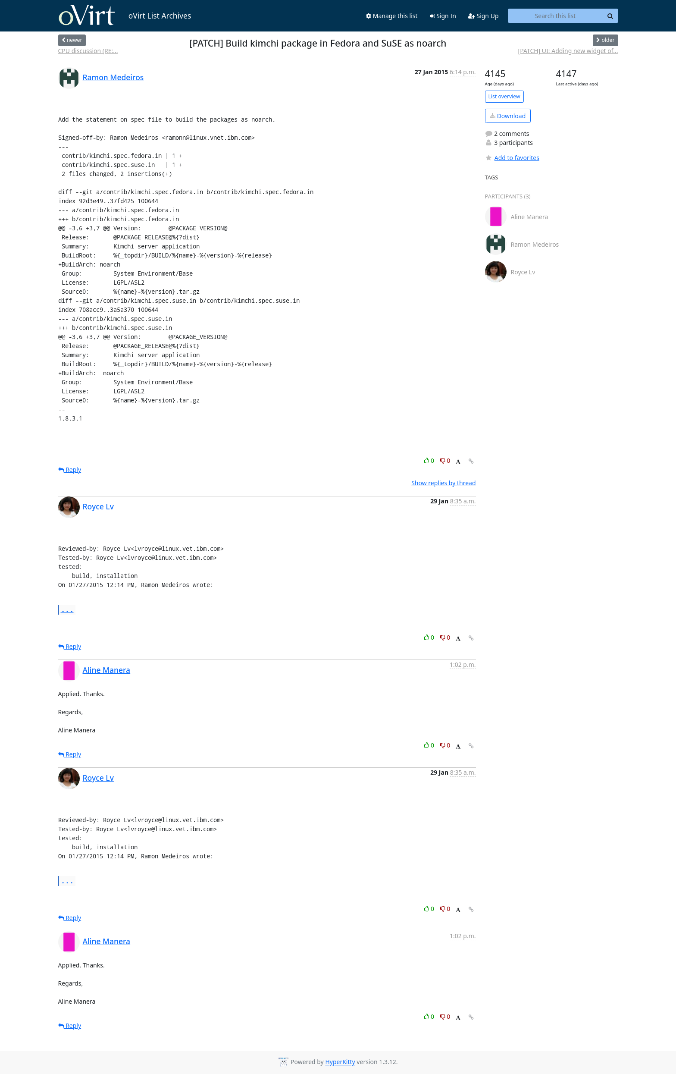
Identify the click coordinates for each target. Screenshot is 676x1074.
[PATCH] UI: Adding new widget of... (568, 51)
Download (508, 116)
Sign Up (483, 16)
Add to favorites (512, 158)
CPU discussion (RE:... (88, 51)
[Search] (610, 16)
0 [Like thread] (429, 460)
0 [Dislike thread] (445, 460)
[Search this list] (555, 16)
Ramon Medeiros (113, 77)
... (67, 609)
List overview (504, 96)
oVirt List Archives (124, 15)
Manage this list (392, 16)
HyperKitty (340, 1062)
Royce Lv (98, 506)
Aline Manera (107, 670)
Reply (69, 469)
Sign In (443, 16)
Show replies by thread (443, 483)
